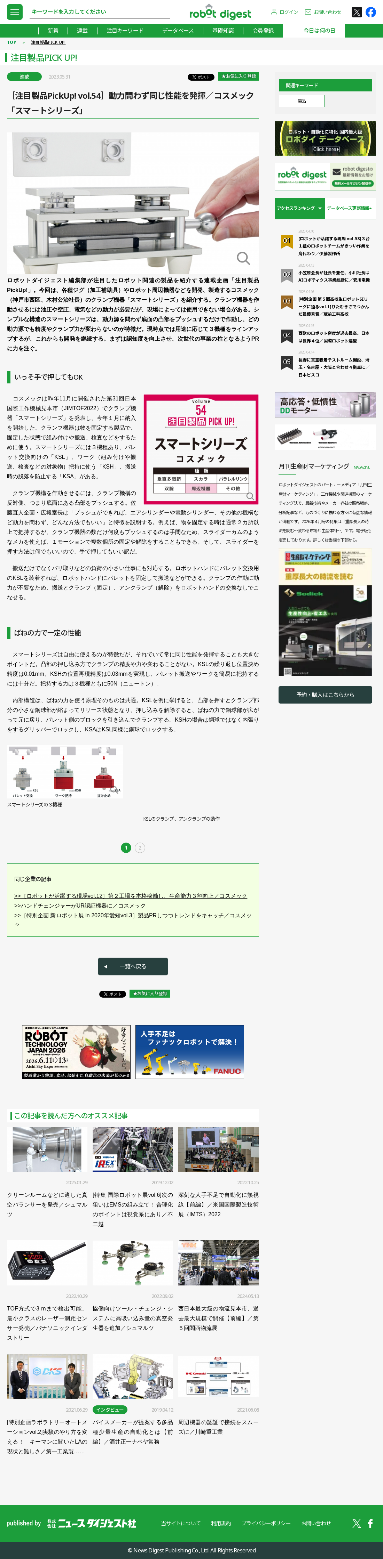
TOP (11, 42)
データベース (178, 30)
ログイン (289, 12)
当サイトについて (181, 1523)
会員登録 (263, 30)
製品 (302, 101)
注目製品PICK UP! (48, 42)
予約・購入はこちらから (325, 695)
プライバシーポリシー (266, 1523)
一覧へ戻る (133, 966)
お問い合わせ (327, 12)
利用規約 (221, 1523)
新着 (53, 30)
